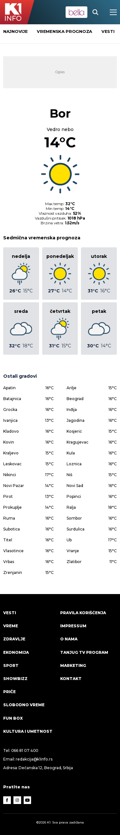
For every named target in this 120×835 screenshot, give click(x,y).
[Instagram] (17, 800)
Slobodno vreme (23, 704)
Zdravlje (14, 639)
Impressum (73, 625)
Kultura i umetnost (27, 731)
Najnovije (15, 31)
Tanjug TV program (84, 652)
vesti (108, 31)
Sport (11, 665)
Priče (9, 691)
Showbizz (15, 678)
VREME (10, 625)
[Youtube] (27, 800)
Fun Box (13, 718)
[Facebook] (7, 800)
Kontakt (71, 678)
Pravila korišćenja (83, 612)
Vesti (9, 612)
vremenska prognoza (64, 31)
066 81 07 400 (25, 750)
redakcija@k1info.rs (34, 759)
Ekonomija (16, 652)
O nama (68, 639)
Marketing (73, 665)
